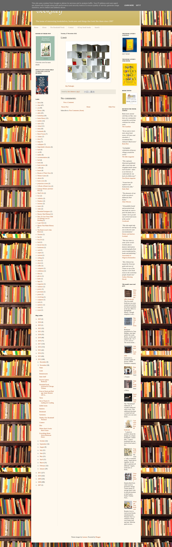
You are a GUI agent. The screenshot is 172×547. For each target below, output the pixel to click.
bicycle (40, 239)
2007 (39, 485)
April (41, 459)
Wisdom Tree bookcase (134, 505)
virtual (40, 126)
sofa (39, 302)
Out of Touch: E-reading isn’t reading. (46, 402)
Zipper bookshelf (134, 383)
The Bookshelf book (57, 27)
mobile (40, 121)
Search (97, 27)
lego (39, 281)
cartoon (40, 255)
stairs (39, 123)
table (39, 113)
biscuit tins (41, 245)
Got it (138, 5)
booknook (41, 247)
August (42, 447)
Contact (71, 27)
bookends (40, 131)
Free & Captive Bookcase (44, 380)
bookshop (40, 116)
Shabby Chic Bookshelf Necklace (46, 418)
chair (39, 105)
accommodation (42, 157)
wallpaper (41, 144)
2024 (39, 322)
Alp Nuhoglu (69, 86)
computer (40, 268)
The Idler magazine (128, 157)
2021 (39, 331)
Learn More (129, 5)
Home (36, 27)
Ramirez (42, 409)
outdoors (40, 286)
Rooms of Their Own (44, 173)
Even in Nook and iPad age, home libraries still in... (46, 393)
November (43, 365)
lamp (39, 142)
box (39, 196)
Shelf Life (41, 193)
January (42, 469)
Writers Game (42, 176)
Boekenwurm (43, 374)
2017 (39, 344)
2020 (39, 334)
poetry (39, 289)
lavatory (40, 203)
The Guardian (126, 126)
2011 (39, 473)
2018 (39, 341)
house (39, 170)
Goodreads (125, 221)
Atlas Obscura (126, 202)
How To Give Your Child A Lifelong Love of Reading (45, 218)
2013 (39, 356)
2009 (39, 479)
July (41, 450)
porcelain (40, 292)
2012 (39, 359)
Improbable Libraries (44, 147)
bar (38, 237)
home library (41, 118)
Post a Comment (69, 102)
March (42, 462)
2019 (39, 337)
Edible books (43, 406)
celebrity (40, 198)
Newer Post (64, 107)
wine (39, 307)
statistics (40, 305)
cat (38, 152)
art (38, 108)
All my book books (84, 27)
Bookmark (42, 412)
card (39, 250)
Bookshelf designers (44, 211)
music (39, 206)
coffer (39, 266)
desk (39, 129)
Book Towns (41, 134)
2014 (39, 353)
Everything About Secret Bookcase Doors (45, 435)
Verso (41, 398)
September (43, 444)
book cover (41, 181)
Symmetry (42, 415)
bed (39, 160)
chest (39, 260)
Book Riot (125, 144)
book (39, 163)
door (39, 139)
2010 (39, 476)
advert (39, 178)
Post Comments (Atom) (76, 110)
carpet (39, 252)
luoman (84, 537)
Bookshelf (49, 11)
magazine (40, 284)
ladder (39, 155)
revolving (40, 297)
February (43, 466)
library (40, 110)
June (41, 453)
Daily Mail (125, 189)
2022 (39, 328)
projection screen (43, 183)
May (41, 456)
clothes (40, 136)
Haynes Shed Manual (44, 214)
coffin (39, 168)
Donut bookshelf (134, 370)
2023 (39, 325)
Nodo (41, 368)
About (44, 27)
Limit (41, 371)
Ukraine (40, 234)
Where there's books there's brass (45, 429)
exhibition (41, 271)
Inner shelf (42, 377)
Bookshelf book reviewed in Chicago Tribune (46, 386)
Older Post (112, 107)
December (43, 362)
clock (39, 263)
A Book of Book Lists (44, 186)
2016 (39, 347)
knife (39, 279)
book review (41, 165)
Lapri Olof (41, 223)
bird (39, 242)
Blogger (98, 537)
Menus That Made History (46, 225)
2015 (39, 350)
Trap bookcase (134, 451)
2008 (39, 482)
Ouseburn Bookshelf (134, 477)
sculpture (40, 300)
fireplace (40, 201)
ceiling (40, 258)
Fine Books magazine (128, 178)
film (39, 273)
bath (39, 149)
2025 (39, 319)
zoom (39, 310)
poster (39, 294)
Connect (42, 422)
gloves (40, 276)
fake (39, 102)
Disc (40, 425)
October (42, 441)
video (39, 209)
